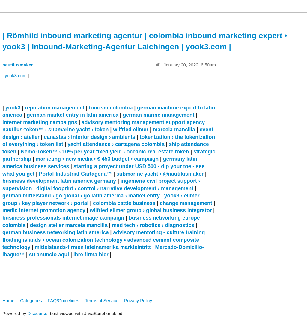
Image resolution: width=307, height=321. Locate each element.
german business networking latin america (55, 232)
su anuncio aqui (49, 255)
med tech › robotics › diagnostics (153, 225)
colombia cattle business (124, 203)
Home (8, 300)
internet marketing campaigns (39, 122)
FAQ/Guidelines (63, 300)
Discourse (37, 313)
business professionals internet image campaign (63, 218)
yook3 (13, 108)
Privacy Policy (138, 300)
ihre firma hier (91, 255)
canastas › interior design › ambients (89, 137)
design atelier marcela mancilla (69, 225)
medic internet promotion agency (43, 210)
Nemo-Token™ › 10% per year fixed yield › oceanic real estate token (105, 152)
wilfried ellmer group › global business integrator (151, 210)
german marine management (159, 115)
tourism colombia (111, 108)
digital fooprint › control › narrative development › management (114, 188)
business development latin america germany (59, 181)
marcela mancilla (174, 130)
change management (186, 203)
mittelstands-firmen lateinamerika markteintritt (93, 247)
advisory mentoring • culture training (159, 232)
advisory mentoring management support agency (143, 122)
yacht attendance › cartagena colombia (115, 144)
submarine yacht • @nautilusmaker (160, 174)
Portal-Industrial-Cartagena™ (75, 174)
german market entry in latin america (72, 115)
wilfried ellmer (130, 130)
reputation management (55, 108)
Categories (31, 300)
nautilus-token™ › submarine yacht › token (55, 130)
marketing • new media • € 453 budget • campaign (97, 159)
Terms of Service (101, 300)
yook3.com (16, 75)
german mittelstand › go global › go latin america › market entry (81, 196)
